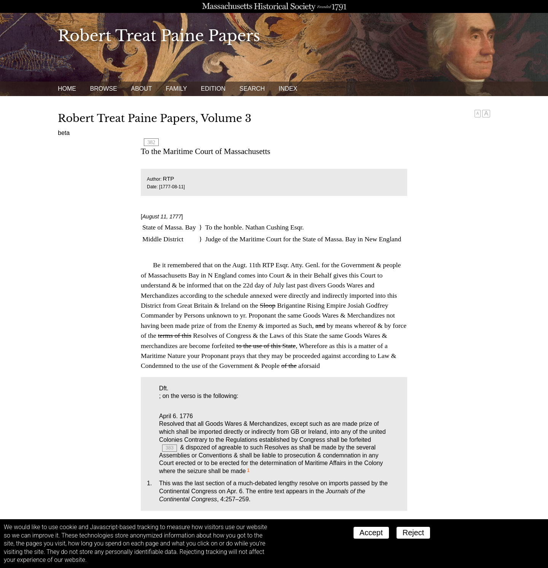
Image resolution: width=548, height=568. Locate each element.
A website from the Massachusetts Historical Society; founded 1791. (274, 6)
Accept (371, 532)
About (141, 88)
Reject (413, 532)
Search (252, 88)
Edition (213, 88)
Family (176, 88)
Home (67, 88)
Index (288, 88)
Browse (103, 88)
